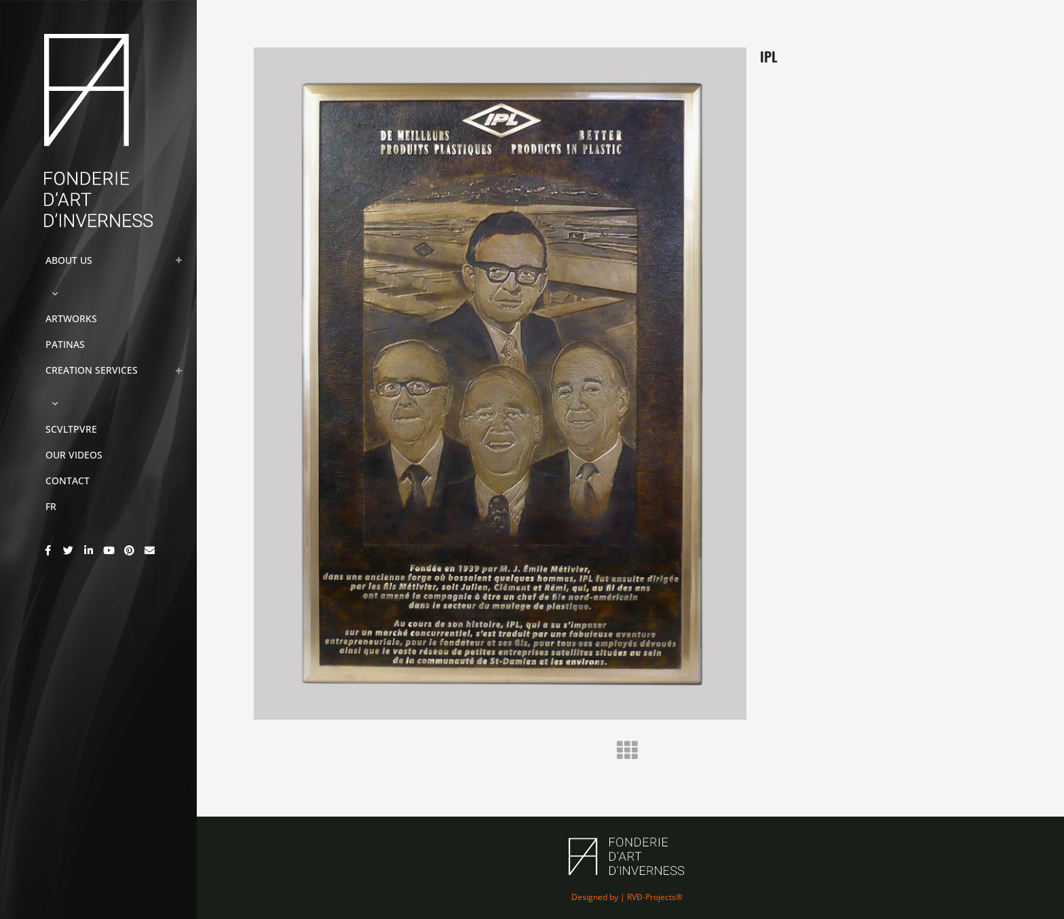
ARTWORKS (71, 318)
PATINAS (65, 344)
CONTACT (67, 480)
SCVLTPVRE (71, 429)
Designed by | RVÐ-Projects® (627, 897)
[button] (51, 292)
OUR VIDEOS (73, 454)
